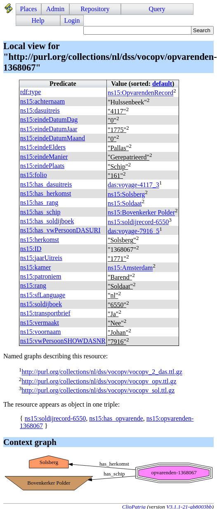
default (162, 83)
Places (28, 8)
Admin (55, 8)
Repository (94, 8)
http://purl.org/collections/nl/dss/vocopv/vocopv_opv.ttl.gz (98, 381)
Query (157, 8)
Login (72, 20)
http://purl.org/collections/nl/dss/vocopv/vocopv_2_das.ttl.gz (101, 372)
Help (38, 20)
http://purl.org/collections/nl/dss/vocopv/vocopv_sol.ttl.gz (98, 390)
